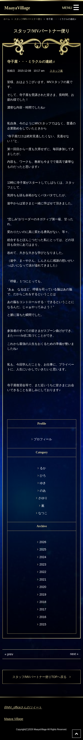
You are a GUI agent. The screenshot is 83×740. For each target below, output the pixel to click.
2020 (42, 587)
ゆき (43, 483)
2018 (42, 602)
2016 (42, 617)
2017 (42, 609)
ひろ (43, 475)
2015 (42, 624)
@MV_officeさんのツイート (23, 707)
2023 (42, 564)
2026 (42, 542)
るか (43, 468)
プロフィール (43, 439)
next (73, 654)
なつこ (42, 513)
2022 (42, 572)
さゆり (42, 498)
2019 (42, 594)
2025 (42, 549)
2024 (42, 557)
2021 (42, 579)
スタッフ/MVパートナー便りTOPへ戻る (41, 677)
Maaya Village (13, 719)
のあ (43, 490)
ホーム (6, 19)
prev (10, 654)
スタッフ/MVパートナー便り (28, 19)
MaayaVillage (17, 7)
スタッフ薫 (56, 70)
